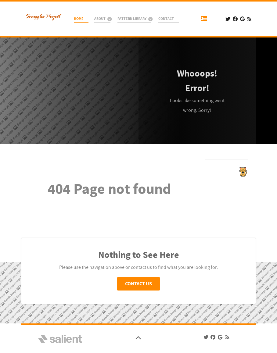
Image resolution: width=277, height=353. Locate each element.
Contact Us (138, 284)
